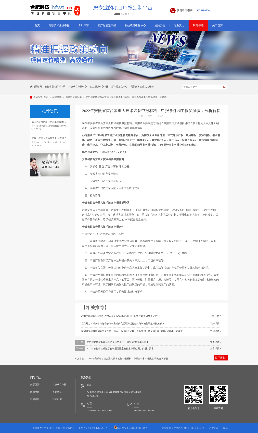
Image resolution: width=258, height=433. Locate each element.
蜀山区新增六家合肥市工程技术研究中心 (52, 122)
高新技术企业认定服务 (142, 86)
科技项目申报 (59, 384)
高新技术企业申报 (59, 25)
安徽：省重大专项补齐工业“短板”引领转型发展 (55, 138)
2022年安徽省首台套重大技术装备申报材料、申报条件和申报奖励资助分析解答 (126, 97)
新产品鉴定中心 (119, 86)
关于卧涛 (217, 25)
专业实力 (179, 25)
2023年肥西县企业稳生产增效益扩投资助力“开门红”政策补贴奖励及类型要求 (120, 316)
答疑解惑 (57, 392)
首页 (37, 25)
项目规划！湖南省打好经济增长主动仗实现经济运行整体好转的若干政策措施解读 (122, 323)
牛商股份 (178, 428)
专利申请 (83, 25)
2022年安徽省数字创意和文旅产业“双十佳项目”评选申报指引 (118, 342)
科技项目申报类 (74, 97)
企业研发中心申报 (99, 86)
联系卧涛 (57, 399)
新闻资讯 (34, 399)
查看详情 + (215, 342)
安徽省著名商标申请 (55, 86)
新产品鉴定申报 (107, 25)
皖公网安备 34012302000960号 (131, 428)
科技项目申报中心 (135, 25)
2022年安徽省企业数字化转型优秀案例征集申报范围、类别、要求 (120, 348)
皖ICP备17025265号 (97, 428)
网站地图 (34, 392)
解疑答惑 (198, 25)
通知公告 (160, 25)
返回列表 (221, 357)
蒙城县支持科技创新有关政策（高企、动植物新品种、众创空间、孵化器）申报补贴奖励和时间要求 (132, 331)
